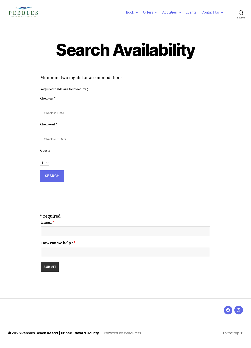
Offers (148, 14)
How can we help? (58, 247)
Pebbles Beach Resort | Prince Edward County (60, 337)
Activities (169, 14)
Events (191, 14)
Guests (45, 154)
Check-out (48, 128)
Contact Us (210, 14)
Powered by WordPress (122, 337)
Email (47, 226)
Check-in (47, 102)
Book (130, 14)
